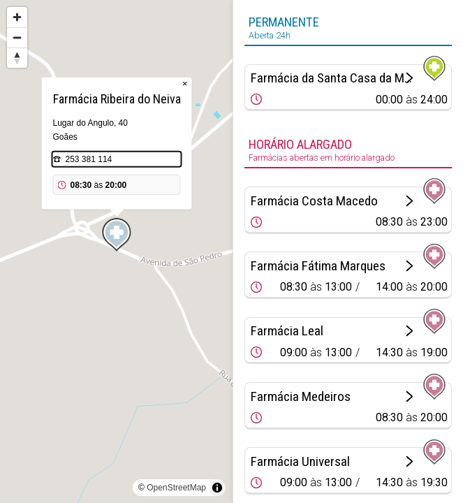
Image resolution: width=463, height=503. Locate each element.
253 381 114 (89, 159)
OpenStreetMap (176, 488)
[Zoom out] (17, 37)
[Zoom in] (17, 17)
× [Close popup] (185, 83)
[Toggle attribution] (217, 487)
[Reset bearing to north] (17, 58)
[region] (116, 251)
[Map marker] (116, 235)
